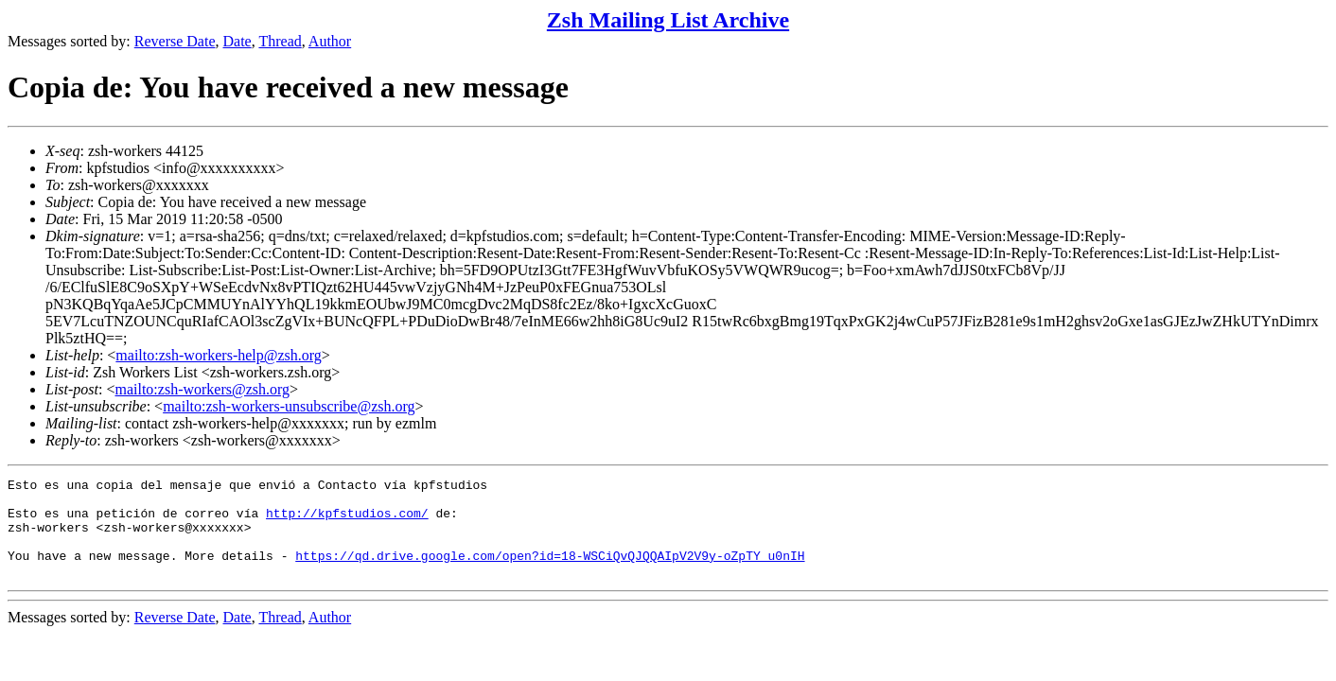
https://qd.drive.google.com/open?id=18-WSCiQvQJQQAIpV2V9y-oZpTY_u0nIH (549, 572)
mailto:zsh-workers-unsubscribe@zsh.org (288, 406)
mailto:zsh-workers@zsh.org (202, 389)
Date (237, 41)
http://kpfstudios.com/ (347, 521)
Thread (279, 41)
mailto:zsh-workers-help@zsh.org (218, 355)
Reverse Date (175, 41)
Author (329, 41)
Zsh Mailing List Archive (668, 20)
